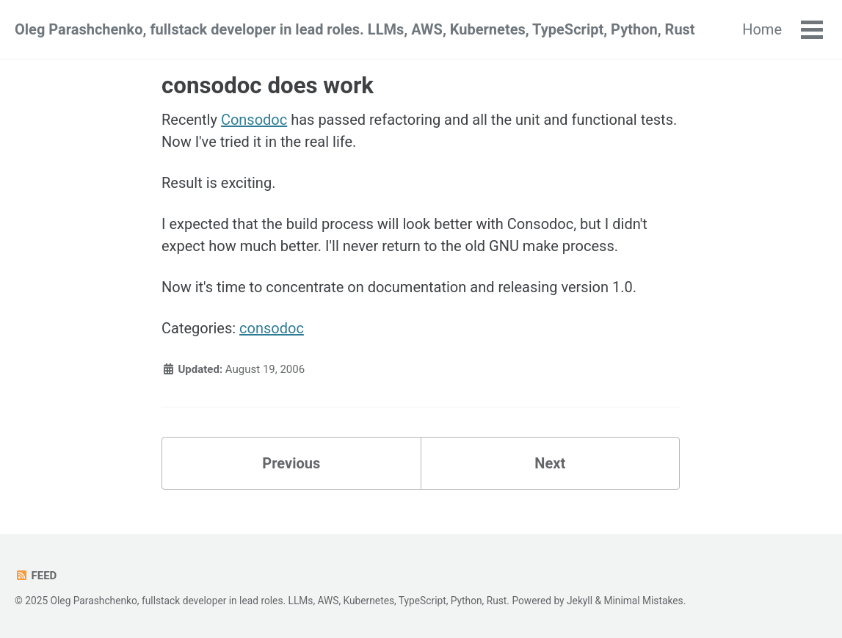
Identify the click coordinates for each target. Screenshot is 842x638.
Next (549, 463)
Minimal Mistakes (643, 600)
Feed (36, 575)
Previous (291, 463)
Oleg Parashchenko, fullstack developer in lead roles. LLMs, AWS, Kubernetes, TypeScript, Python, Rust (355, 29)
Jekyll (579, 600)
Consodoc (254, 119)
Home (762, 29)
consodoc (271, 328)
